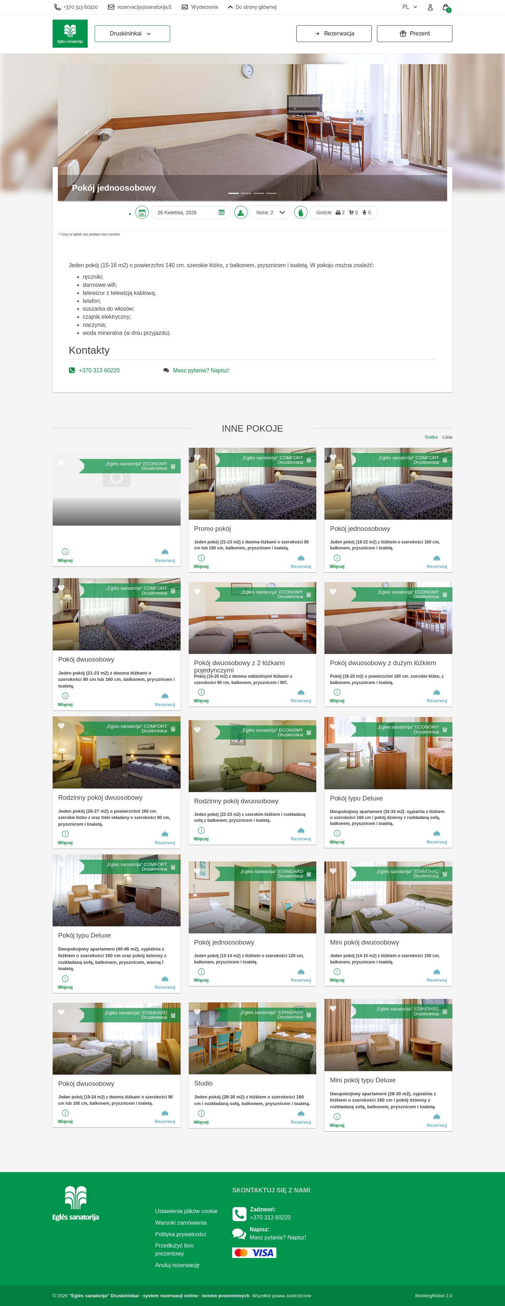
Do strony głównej (252, 7)
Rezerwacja (334, 33)
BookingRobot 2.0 (433, 1295)
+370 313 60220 (76, 7)
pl (410, 7)
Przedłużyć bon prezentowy (174, 1250)
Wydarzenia (199, 7)
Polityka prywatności (180, 1234)
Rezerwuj (165, 555)
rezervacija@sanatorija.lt (139, 7)
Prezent (414, 33)
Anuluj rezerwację (177, 1265)
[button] (87, 132)
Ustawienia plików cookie (186, 1211)
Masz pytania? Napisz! (201, 370)
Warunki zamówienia (181, 1223)
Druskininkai (131, 34)
